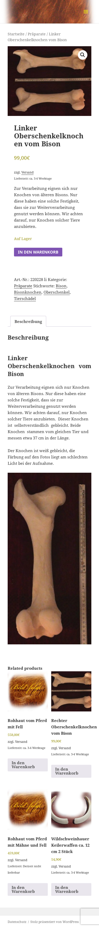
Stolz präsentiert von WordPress (54, 922)
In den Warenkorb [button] (23, 764)
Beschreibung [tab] (28, 321)
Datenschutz (17, 922)
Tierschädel (25, 298)
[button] (82, 55)
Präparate (37, 33)
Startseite (16, 33)
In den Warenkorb (38, 252)
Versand (27, 172)
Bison (61, 285)
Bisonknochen (27, 292)
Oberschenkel (57, 292)
